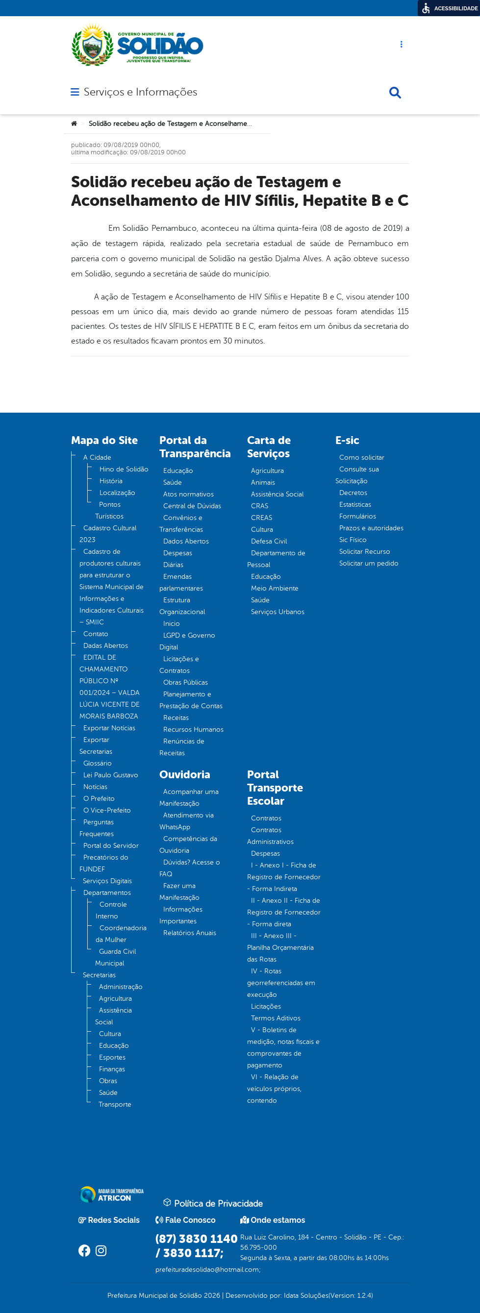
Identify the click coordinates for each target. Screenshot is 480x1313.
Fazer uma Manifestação (179, 891)
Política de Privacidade (213, 1203)
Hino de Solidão (124, 469)
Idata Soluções (306, 1295)
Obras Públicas (185, 682)
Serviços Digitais (107, 881)
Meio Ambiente (275, 588)
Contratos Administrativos (270, 835)
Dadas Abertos (105, 645)
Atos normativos (188, 494)
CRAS (259, 506)
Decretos (353, 492)
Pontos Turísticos (109, 510)
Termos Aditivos (276, 1018)
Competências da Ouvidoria (188, 844)
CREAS (261, 517)
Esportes (112, 1057)
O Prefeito (99, 798)
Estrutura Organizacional (182, 606)
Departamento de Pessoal (276, 559)
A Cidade (97, 457)
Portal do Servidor (111, 845)
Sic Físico (353, 540)
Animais (263, 482)
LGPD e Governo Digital (187, 641)
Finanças (112, 1069)
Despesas (177, 553)
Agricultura (115, 998)
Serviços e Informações (140, 92)
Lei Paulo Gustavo (110, 775)
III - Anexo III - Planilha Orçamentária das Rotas (280, 947)
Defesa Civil (269, 541)
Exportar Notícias (109, 728)
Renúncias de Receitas (181, 747)
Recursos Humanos (193, 729)
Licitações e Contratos (179, 664)
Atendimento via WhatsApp (186, 821)
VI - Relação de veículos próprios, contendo (274, 1088)
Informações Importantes (180, 915)
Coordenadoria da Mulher (121, 933)
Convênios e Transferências (181, 523)
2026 (211, 1295)
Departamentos (107, 892)
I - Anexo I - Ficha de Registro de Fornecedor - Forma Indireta (284, 877)
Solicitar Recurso (364, 551)
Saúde (108, 1092)
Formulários (357, 516)
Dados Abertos (186, 541)
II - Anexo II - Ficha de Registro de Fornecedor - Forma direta (284, 912)
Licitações (266, 1006)
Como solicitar (361, 457)
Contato (95, 634)
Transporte (115, 1104)
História (111, 481)
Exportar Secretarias (95, 745)
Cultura (110, 1034)
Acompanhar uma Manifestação (189, 797)
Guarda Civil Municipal (115, 957)
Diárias (173, 565)
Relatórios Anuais (189, 933)
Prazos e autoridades (371, 528)
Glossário (97, 763)
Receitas (176, 717)
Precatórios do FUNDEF (103, 863)
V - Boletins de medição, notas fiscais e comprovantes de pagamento (283, 1047)
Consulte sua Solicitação (357, 475)
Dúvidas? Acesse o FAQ (189, 868)
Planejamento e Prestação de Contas (191, 700)
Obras (108, 1081)
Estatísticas (355, 504)
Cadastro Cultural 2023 (107, 534)
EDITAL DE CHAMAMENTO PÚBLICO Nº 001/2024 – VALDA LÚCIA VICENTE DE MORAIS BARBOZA (109, 687)
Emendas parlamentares (181, 582)
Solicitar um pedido (369, 563)
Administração (121, 987)
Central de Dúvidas (192, 506)
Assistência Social (113, 1016)
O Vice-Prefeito (107, 810)
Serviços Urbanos (277, 612)
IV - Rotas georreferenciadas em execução (281, 982)
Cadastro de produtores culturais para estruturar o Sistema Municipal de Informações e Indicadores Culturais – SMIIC (111, 587)
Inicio (171, 623)
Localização (117, 492)
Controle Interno (111, 910)
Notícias (95, 787)
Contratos (266, 818)
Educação (114, 1045)
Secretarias (99, 975)
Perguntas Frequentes (96, 828)
